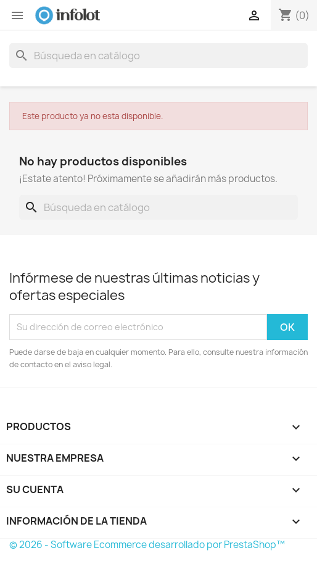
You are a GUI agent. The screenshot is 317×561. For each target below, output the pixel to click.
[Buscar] (158, 55)
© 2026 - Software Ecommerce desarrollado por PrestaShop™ (147, 544)
